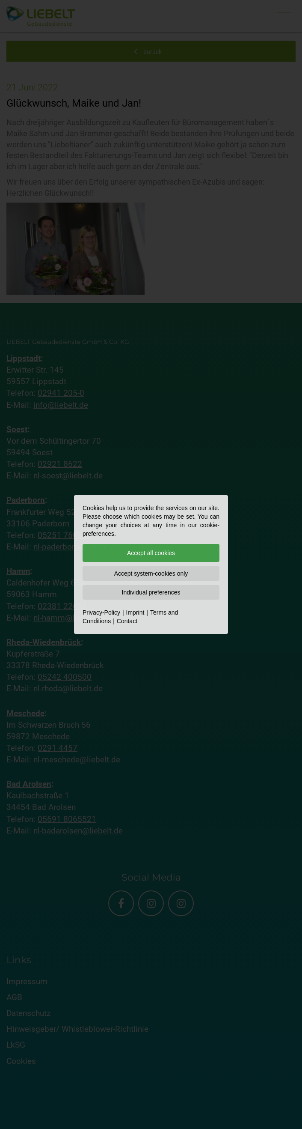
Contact (127, 621)
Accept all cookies (151, 553)
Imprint (135, 612)
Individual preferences (151, 592)
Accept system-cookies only (151, 573)
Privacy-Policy (101, 612)
